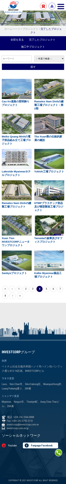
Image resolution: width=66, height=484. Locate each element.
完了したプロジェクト (42, 39)
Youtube (9, 445)
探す (33, 66)
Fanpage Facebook (38, 445)
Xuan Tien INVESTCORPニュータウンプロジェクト (16, 242)
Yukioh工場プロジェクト (49, 171)
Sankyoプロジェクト (14, 273)
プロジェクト (30, 29)
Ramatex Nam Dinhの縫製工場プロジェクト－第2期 (49, 105)
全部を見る (17, 39)
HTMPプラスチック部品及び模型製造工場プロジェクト (48, 207)
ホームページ (12, 29)
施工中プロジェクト (33, 46)
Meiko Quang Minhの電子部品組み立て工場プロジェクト (16, 140)
